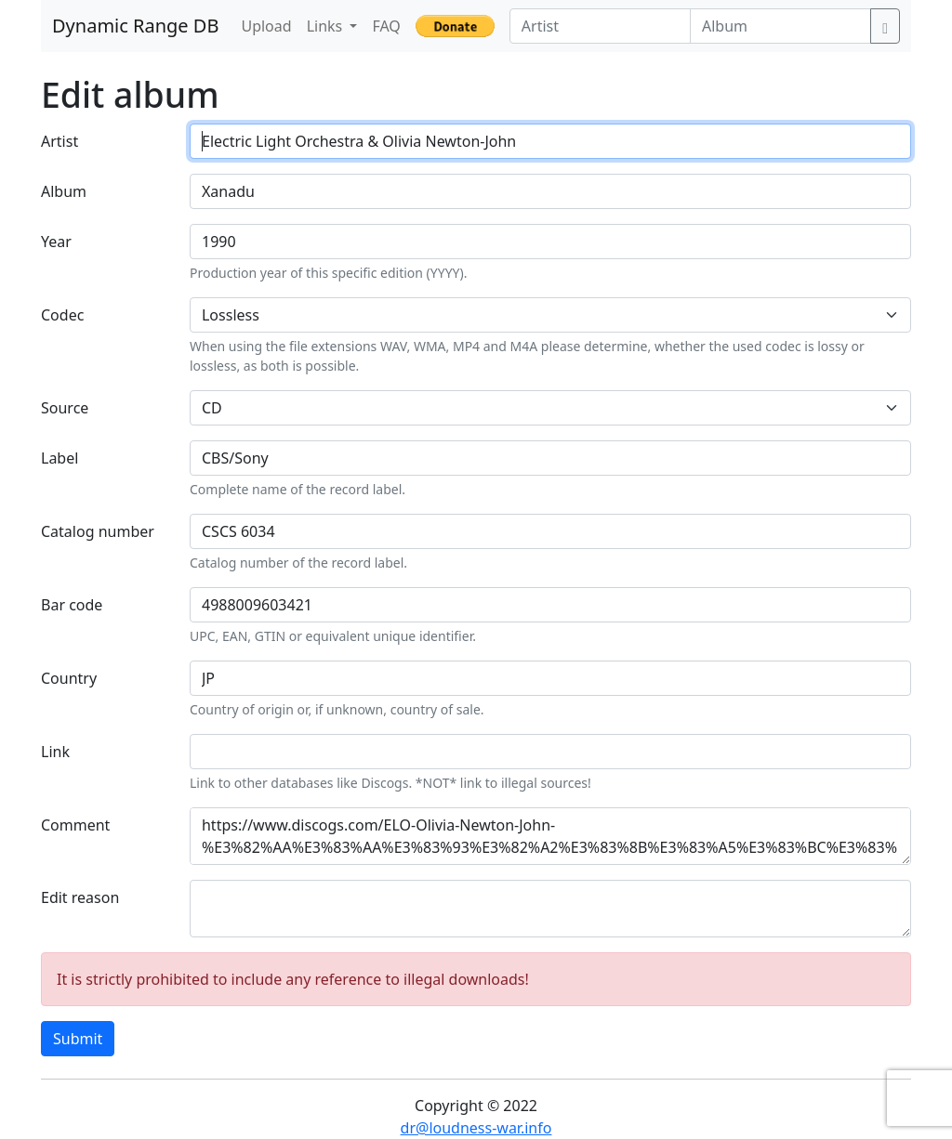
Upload (266, 26)
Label (59, 458)
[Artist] (600, 26)
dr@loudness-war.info (476, 1128)
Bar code (71, 605)
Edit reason (80, 897)
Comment (75, 825)
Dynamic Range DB (135, 25)
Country (69, 678)
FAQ (386, 26)
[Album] (780, 26)
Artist (59, 141)
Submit (77, 1038)
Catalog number (97, 531)
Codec (62, 315)
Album (63, 191)
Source (64, 408)
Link (55, 751)
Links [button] (327, 26)
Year (56, 241)
